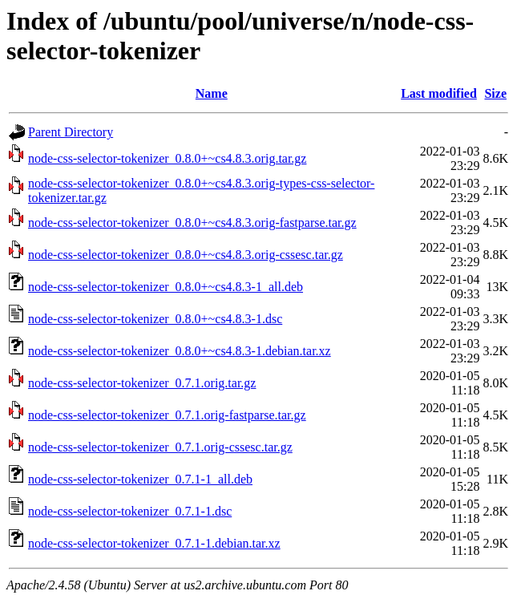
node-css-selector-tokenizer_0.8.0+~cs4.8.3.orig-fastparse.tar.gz (192, 222)
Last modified (439, 93)
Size (495, 93)
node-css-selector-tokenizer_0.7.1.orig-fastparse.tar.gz (167, 415)
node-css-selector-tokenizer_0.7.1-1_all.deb (140, 479)
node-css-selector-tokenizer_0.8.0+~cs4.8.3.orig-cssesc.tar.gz (185, 254)
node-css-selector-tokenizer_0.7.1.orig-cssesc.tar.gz (160, 447)
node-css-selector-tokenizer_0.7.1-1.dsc (130, 511)
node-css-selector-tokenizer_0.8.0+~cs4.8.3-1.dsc (155, 319)
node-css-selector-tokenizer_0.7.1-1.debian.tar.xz (154, 543)
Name (212, 93)
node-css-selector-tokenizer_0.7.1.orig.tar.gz (142, 383)
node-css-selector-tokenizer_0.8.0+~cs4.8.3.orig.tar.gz (167, 158)
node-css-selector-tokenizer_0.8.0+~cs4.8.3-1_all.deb (165, 286)
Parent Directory (70, 132)
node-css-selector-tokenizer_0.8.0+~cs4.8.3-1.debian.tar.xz (179, 351)
